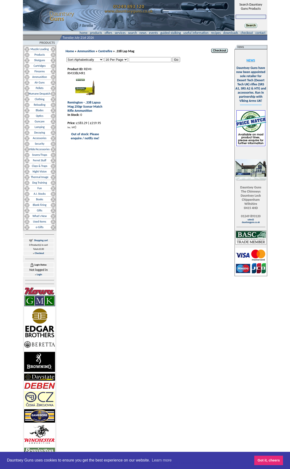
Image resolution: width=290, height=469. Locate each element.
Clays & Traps (39, 166)
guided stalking (170, 33)
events (153, 33)
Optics (39, 116)
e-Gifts (39, 227)
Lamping (39, 127)
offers (108, 33)
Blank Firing (40, 205)
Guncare (40, 121)
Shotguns (39, 60)
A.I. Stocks (40, 193)
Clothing (40, 99)
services (120, 33)
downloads (230, 33)
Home (70, 51)
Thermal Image (40, 177)
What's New (40, 216)
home (84, 33)
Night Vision (40, 171)
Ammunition (39, 77)
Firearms (40, 71)
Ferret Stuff (39, 160)
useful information (196, 33)
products (96, 33)
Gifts (39, 210)
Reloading (39, 104)
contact (260, 33)
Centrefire (105, 51)
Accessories (39, 138)
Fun (39, 188)
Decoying (39, 132)
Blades (39, 110)
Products (40, 54)
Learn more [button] (162, 460)
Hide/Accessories (39, 149)
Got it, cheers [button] (269, 460)
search (132, 33)
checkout (246, 33)
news (143, 33)
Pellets (39, 88)
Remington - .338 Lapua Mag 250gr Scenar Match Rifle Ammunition (85, 106)
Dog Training (39, 182)
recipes (216, 33)
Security (39, 143)
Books (39, 199)
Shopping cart (41, 240)
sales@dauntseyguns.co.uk (251, 220)
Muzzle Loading (39, 49)
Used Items (39, 221)
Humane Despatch (39, 93)
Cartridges (40, 65)
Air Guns (39, 82)
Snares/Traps (39, 154)
